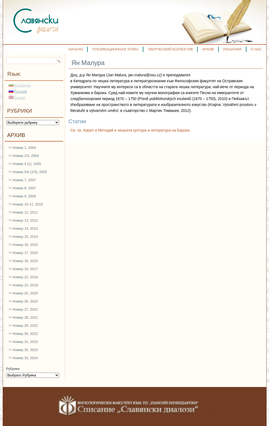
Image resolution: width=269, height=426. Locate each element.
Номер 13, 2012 (25, 220)
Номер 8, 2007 (24, 188)
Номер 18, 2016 (25, 261)
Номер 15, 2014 (25, 237)
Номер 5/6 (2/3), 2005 (30, 172)
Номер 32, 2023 (25, 350)
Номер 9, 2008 (24, 196)
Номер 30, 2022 (25, 334)
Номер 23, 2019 (25, 285)
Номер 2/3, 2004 (26, 156)
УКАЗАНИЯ (232, 49)
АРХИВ (208, 49)
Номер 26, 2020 (25, 301)
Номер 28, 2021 (25, 317)
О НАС (256, 49)
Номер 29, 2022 (25, 326)
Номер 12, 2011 (25, 212)
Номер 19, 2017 (25, 269)
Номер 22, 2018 (25, 277)
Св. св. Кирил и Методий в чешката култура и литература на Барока (130, 130)
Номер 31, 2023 (25, 342)
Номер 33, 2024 (25, 358)
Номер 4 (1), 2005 (27, 164)
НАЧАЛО (76, 49)
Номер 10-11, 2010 (28, 204)
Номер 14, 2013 (25, 228)
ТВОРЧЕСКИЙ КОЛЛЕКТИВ (170, 49)
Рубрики (13, 369)
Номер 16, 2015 (25, 245)
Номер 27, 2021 (25, 309)
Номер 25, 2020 (25, 293)
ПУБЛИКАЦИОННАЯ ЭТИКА (115, 49)
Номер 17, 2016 (25, 253)
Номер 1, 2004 (24, 148)
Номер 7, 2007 (24, 180)
